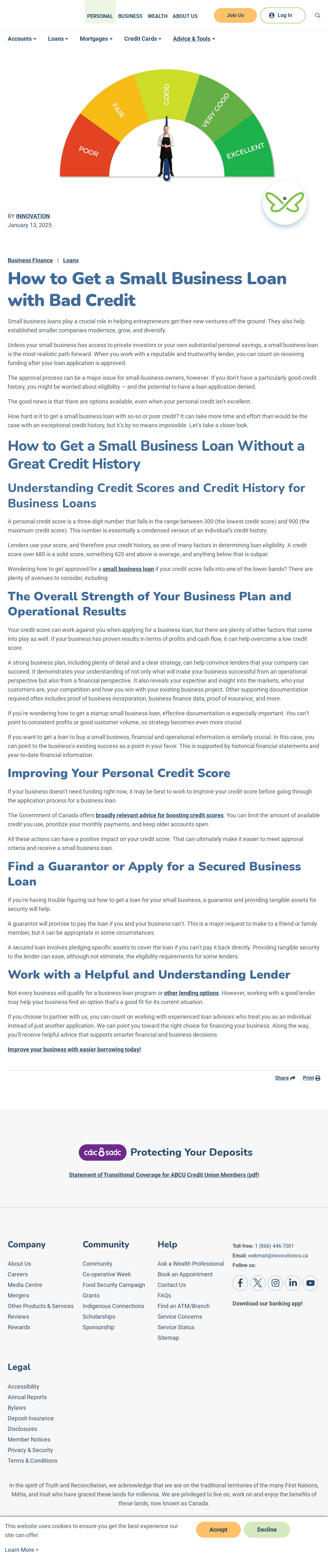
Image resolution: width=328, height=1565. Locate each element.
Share (285, 1078)
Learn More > (21, 1549)
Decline (267, 1529)
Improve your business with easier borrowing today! (74, 1049)
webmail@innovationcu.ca (278, 1256)
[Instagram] (275, 1283)
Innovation (33, 216)
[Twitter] (258, 1283)
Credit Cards (140, 38)
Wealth (158, 16)
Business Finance (30, 260)
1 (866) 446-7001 (274, 1246)
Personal (100, 16)
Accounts (20, 38)
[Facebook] (240, 1283)
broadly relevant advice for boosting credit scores (160, 815)
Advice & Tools (191, 38)
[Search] (317, 15)
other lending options (191, 993)
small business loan (128, 569)
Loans (56, 38)
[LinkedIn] (292, 1283)
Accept (218, 1529)
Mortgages (94, 38)
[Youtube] (310, 1283)
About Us (185, 16)
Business (130, 16)
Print (311, 1078)
